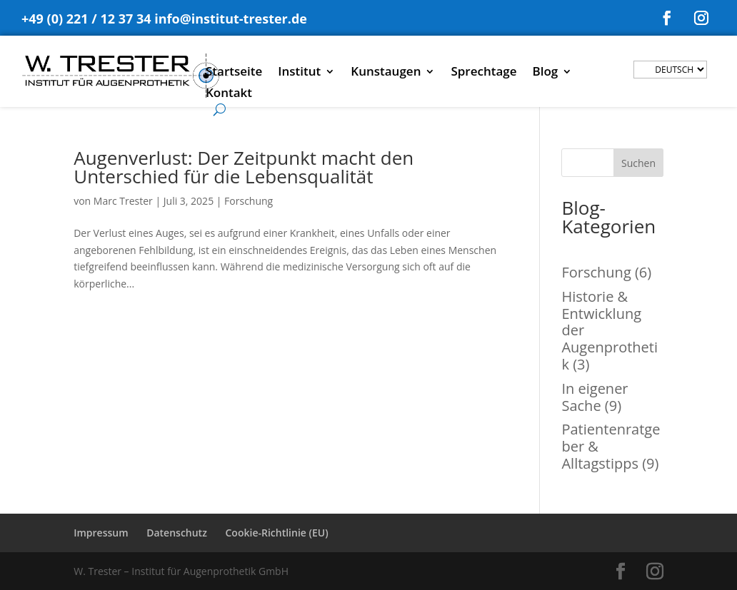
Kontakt (229, 94)
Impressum (101, 532)
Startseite (234, 72)
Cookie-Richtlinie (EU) (277, 532)
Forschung (248, 201)
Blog (545, 72)
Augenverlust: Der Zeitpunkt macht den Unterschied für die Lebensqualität (243, 167)
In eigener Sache (594, 397)
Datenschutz (176, 532)
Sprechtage (483, 72)
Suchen (638, 163)
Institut (299, 72)
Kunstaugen (386, 72)
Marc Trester (123, 201)
